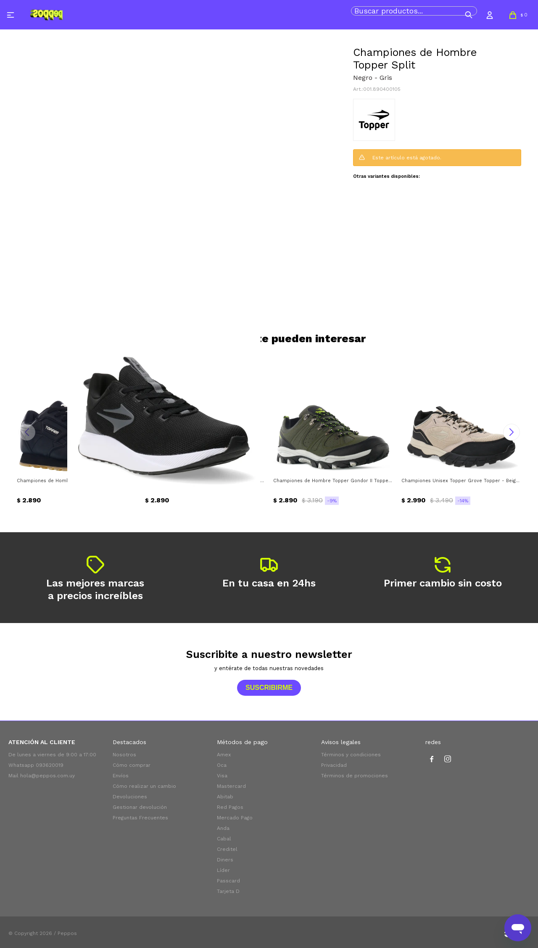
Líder (223, 870)
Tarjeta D (228, 891)
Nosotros (124, 755)
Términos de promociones (354, 776)
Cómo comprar (131, 765)
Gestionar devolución (140, 807)
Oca (222, 765)
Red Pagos (230, 807)
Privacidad (334, 765)
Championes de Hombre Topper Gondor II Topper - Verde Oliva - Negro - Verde (333, 480)
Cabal (224, 839)
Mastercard (231, 786)
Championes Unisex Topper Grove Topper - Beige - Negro (461, 480)
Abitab (225, 797)
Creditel (227, 849)
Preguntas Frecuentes (140, 818)
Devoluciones (130, 797)
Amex (224, 755)
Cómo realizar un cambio (144, 786)
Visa (222, 776)
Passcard (228, 881)
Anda (223, 828)
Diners (225, 860)
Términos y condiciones (351, 755)
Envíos (121, 776)
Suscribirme (269, 687)
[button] (468, 14)
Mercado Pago (235, 818)
